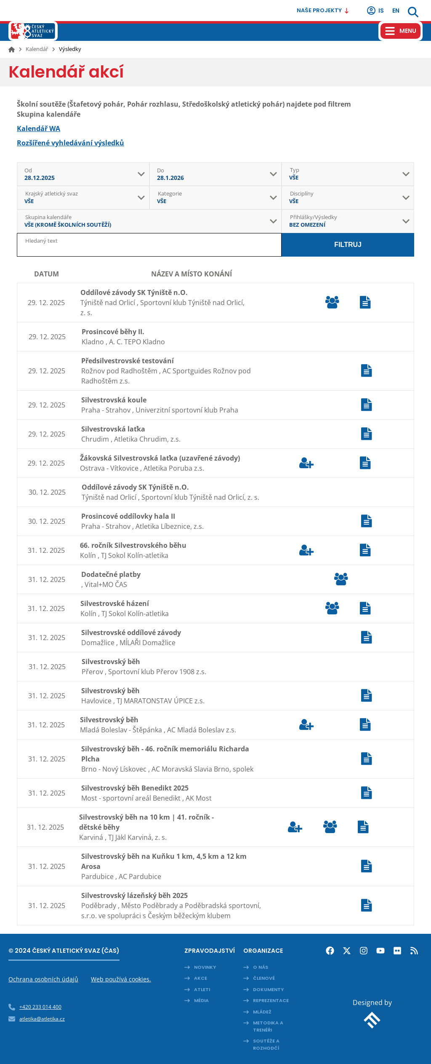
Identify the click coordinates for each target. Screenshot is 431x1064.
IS (375, 10)
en (395, 10)
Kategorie (170, 193)
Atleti (202, 989)
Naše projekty (323, 10)
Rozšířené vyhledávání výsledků (70, 142)
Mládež (262, 1011)
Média (201, 1000)
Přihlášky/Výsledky (313, 217)
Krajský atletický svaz (51, 193)
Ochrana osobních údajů (43, 979)
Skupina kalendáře (48, 217)
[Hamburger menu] (400, 31)
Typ (294, 170)
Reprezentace (271, 1000)
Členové (264, 978)
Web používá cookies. (121, 979)
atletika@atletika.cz (42, 1018)
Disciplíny (302, 193)
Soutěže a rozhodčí (266, 1044)
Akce (200, 978)
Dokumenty (268, 989)
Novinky (205, 967)
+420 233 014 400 (40, 1006)
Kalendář (37, 49)
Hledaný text (41, 240)
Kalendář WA (38, 128)
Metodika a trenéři (268, 1026)
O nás (260, 967)
